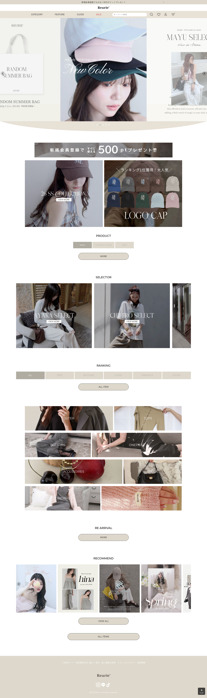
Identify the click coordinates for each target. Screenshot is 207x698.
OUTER (118, 375)
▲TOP (202, 691)
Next (163, 2)
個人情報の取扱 (108, 662)
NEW (82, 245)
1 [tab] (97, 124)
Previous (3, 73)
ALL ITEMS (103, 636)
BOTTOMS (89, 375)
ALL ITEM (104, 387)
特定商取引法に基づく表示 (88, 662)
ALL (30, 375)
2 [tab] (100, 124)
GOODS (176, 375)
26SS (124, 245)
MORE (103, 256)
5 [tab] (109, 124)
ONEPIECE (147, 375)
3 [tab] (103, 124)
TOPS (60, 375)
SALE (98, 14)
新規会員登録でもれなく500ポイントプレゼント (104, 2)
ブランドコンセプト (126, 662)
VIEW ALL (103, 621)
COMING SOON (103, 245)
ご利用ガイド (68, 662)
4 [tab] (106, 124)
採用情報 (141, 662)
